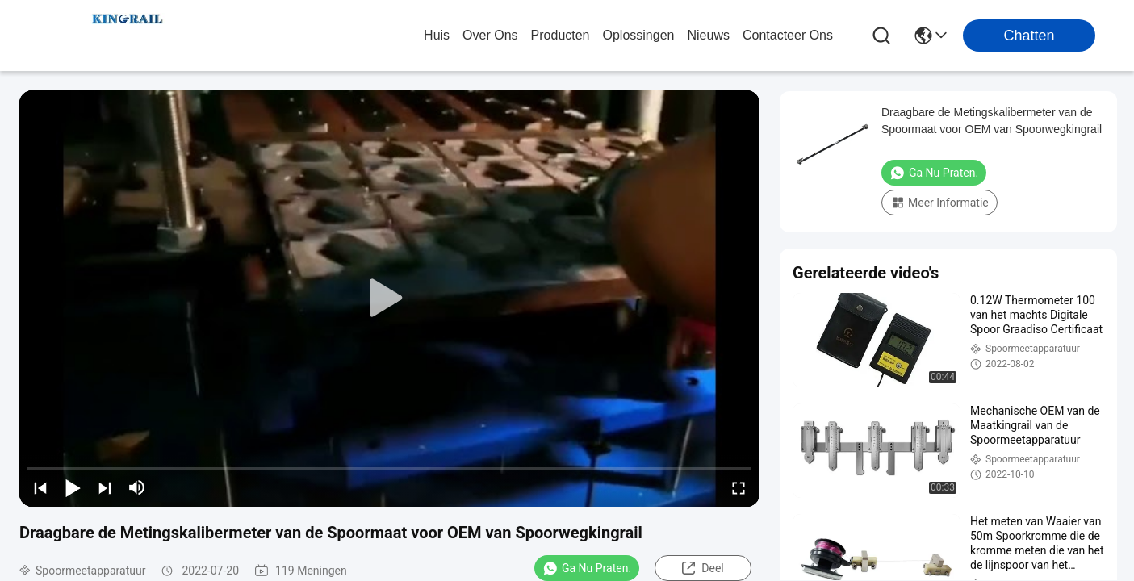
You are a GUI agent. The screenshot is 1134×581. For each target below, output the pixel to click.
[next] (105, 487)
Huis (437, 35)
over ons (489, 35)
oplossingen (639, 35)
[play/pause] (72, 487)
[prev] (40, 487)
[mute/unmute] (137, 487)
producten (560, 35)
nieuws (708, 35)
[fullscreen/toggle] (738, 487)
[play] (390, 298)
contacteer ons (788, 35)
